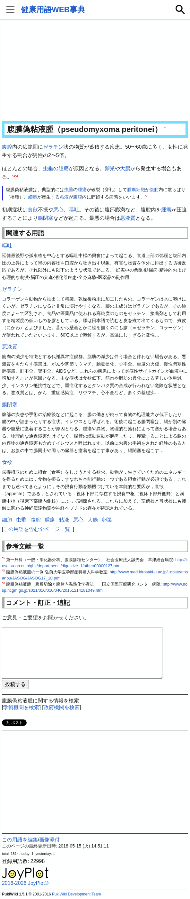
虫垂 (48, 168)
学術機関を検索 (21, 707)
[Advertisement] (95, 71)
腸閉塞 (45, 218)
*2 (16, 175)
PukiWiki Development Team (76, 894)
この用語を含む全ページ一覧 (36, 529)
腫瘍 (63, 168)
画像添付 (49, 839)
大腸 (125, 168)
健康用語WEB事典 (53, 9)
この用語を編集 (20, 839)
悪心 (58, 209)
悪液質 (127, 218)
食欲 (33, 209)
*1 (13, 175)
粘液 (64, 196)
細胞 (140, 189)
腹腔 (7, 147)
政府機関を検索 (62, 707)
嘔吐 (74, 209)
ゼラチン (53, 147)
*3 (146, 195)
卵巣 (110, 168)
